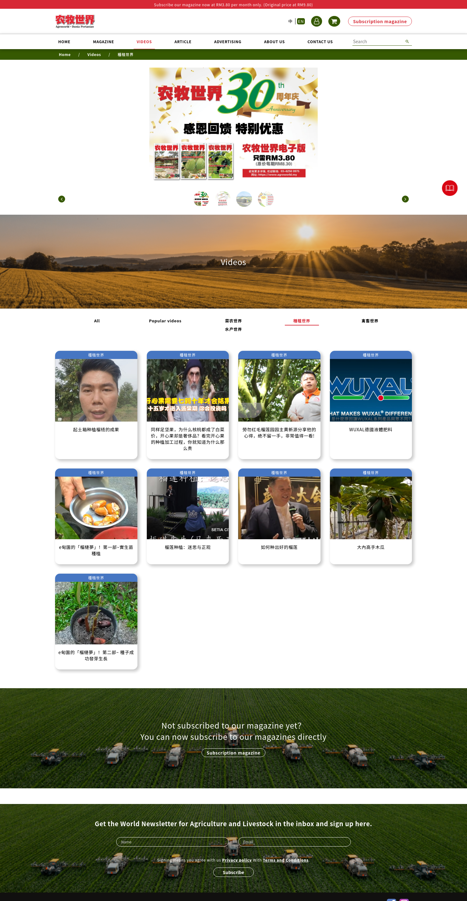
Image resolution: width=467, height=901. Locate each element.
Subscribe (233, 858)
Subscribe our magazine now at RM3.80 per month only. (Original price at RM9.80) (233, 4)
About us (274, 41)
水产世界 (325, 321)
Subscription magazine (380, 21)
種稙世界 (252, 321)
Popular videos (178, 321)
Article (183, 41)
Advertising (227, 41)
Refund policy (241, 889)
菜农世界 (215, 321)
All (142, 321)
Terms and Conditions (286, 846)
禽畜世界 (288, 321)
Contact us (320, 41)
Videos (144, 41)
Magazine (103, 41)
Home (64, 41)
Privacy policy (237, 846)
